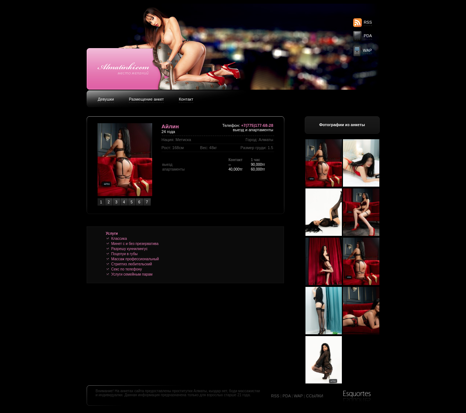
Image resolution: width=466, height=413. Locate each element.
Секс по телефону (126, 269)
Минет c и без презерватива (135, 244)
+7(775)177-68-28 (257, 125)
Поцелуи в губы (124, 254)
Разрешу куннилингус (129, 249)
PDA (368, 36)
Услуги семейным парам (132, 274)
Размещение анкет (146, 99)
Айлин (170, 126)
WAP (367, 50)
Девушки (106, 99)
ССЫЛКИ (314, 396)
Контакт (186, 99)
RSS (368, 22)
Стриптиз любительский (131, 264)
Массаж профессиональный (135, 259)
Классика (119, 239)
